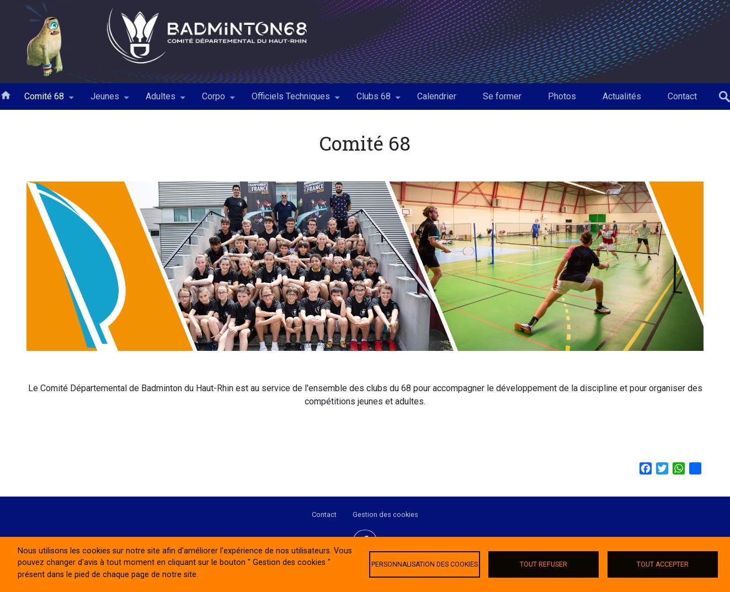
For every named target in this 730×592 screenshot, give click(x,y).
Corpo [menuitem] (213, 100)
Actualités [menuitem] (622, 96)
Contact (324, 514)
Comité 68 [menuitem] (44, 100)
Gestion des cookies (385, 514)
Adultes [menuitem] (160, 100)
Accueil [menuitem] (5, 94)
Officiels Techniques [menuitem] (290, 100)
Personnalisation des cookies (424, 564)
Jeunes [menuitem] (104, 100)
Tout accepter (663, 564)
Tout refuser (543, 564)
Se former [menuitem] (502, 96)
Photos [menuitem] (562, 96)
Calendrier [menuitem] (436, 96)
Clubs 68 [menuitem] (373, 100)
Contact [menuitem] (682, 96)
